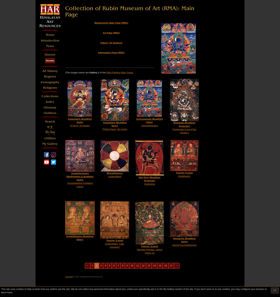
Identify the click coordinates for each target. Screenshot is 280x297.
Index (50, 101)
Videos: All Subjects (111, 42)
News (50, 46)
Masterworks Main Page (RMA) (111, 23)
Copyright (69, 277)
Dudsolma (149, 162)
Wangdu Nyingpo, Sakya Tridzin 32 (149, 227)
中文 (50, 127)
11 (137, 265)
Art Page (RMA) (111, 33)
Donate (50, 60)
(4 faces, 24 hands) (80, 103)
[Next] (176, 266)
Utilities (50, 138)
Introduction (50, 40)
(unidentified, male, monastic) (114, 224)
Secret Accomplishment (184, 223)
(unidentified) (114, 159)
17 (171, 265)
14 (154, 265)
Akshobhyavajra (149, 103)
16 (165, 265)
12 (143, 265)
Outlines (50, 113)
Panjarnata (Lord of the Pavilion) (184, 106)
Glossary (50, 107)
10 (132, 265)
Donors (50, 54)
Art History (50, 71)
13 (149, 265)
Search (50, 121)
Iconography (50, 82)
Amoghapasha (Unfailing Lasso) (80, 164)
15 (160, 265)
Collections (50, 96)
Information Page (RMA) (111, 52)
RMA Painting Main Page (119, 72)
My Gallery (50, 143)
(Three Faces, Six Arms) (114, 105)
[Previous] (87, 266)
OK (275, 290)
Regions (50, 76)
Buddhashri (184, 159)
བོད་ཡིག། (50, 132)
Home (50, 35)
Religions (50, 87)
